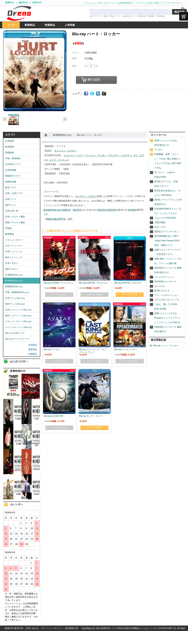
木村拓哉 (141, 16)
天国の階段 (159, 222)
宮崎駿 (151, 16)
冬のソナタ (159, 227)
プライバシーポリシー (52, 628)
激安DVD (23, 2)
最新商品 (32, 349)
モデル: (75, 52)
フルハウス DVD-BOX (165, 218)
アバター (158, 149)
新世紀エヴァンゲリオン (166, 231)
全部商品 (32, 345)
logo (19, 13)
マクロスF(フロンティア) (166, 299)
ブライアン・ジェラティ (120, 155)
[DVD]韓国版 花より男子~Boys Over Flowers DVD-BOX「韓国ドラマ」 (167, 240)
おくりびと (159, 286)
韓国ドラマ (115, 16)
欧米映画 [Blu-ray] (62, 135)
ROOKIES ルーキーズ (165, 281)
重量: (74, 58)
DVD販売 (132, 210)
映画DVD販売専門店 (56, 219)
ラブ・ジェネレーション (166, 295)
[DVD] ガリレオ (162, 290)
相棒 (106, 16)
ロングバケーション (164, 277)
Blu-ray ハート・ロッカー (90, 135)
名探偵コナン (128, 16)
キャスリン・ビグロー (65, 151)
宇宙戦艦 (160, 16)
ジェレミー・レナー (74, 155)
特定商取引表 (71, 628)
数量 (74, 66)
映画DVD (9, 2)
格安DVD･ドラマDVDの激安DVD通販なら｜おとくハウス (129, 628)
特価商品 (32, 354)
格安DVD (36, 2)
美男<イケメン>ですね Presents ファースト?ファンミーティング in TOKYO (167, 318)
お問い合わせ (32, 628)
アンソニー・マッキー (96, 155)
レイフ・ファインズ (59, 160)
